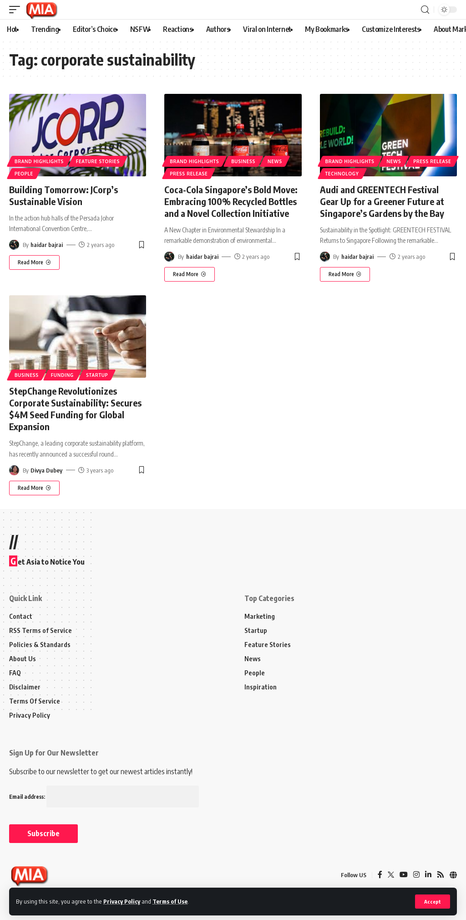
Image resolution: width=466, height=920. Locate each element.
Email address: (104, 796)
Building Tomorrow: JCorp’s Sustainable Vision (63, 195)
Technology (342, 173)
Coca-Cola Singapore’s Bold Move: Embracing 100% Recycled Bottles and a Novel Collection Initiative (231, 201)
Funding (62, 375)
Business (243, 161)
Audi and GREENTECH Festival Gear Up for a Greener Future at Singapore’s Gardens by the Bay (382, 201)
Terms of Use (169, 901)
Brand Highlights (39, 161)
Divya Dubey (46, 470)
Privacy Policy (121, 901)
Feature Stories (98, 161)
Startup (97, 375)
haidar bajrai (46, 244)
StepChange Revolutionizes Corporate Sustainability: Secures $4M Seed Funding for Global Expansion (75, 408)
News (275, 161)
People (24, 173)
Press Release (189, 173)
